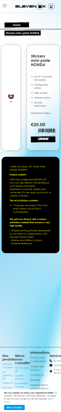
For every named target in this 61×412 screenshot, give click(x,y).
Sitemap (35, 380)
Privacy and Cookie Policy (38, 359)
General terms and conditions (39, 386)
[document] (31, 400)
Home (16, 25)
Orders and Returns (37, 368)
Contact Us (37, 375)
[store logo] (30, 6)
